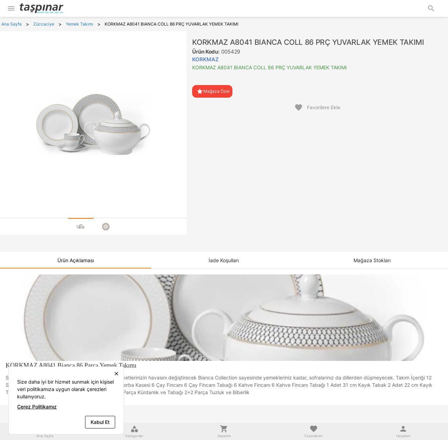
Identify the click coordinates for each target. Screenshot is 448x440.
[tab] (80, 226)
